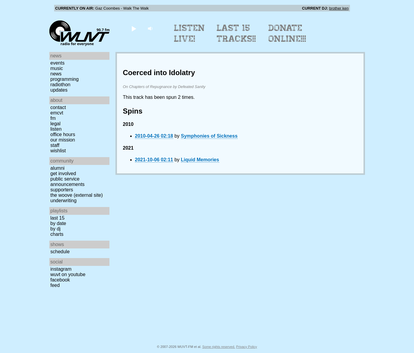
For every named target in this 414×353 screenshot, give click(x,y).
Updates (59, 90)
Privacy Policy (246, 346)
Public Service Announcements (68, 181)
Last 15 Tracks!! (236, 33)
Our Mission (63, 139)
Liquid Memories (200, 159)
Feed (55, 285)
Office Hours (63, 134)
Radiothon (61, 84)
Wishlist (58, 150)
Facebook (60, 279)
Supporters (62, 189)
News (56, 73)
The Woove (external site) (77, 195)
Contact (58, 107)
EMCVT (57, 112)
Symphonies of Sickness (209, 135)
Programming (65, 79)
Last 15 (58, 218)
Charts (57, 234)
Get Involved (63, 173)
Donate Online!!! (287, 33)
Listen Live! (189, 33)
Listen (56, 129)
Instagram (61, 269)
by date (58, 223)
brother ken (339, 8)
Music (57, 68)
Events (58, 62)
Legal (56, 123)
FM (53, 118)
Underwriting (64, 200)
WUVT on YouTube (68, 274)
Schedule (60, 251)
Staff (55, 145)
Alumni (58, 168)
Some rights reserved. (218, 346)
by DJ (56, 228)
